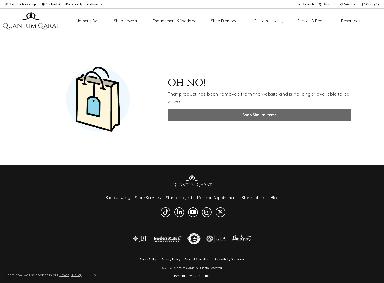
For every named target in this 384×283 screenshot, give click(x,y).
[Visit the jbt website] (140, 239)
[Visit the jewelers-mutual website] (167, 239)
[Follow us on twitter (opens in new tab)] (220, 212)
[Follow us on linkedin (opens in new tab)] (179, 212)
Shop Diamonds (225, 20)
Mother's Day (88, 20)
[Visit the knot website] (241, 239)
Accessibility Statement (229, 259)
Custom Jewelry (268, 20)
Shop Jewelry (126, 20)
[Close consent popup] (95, 275)
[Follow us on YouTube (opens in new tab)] (193, 212)
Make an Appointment (217, 197)
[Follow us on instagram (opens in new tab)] (207, 212)
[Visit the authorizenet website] (194, 239)
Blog (275, 197)
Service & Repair (312, 20)
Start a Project (179, 197)
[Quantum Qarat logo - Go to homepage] (31, 21)
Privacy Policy (171, 259)
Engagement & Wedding (175, 20)
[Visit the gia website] (216, 239)
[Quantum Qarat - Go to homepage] (192, 180)
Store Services (148, 197)
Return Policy (148, 259)
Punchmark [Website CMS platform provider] (201, 276)
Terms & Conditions (197, 259)
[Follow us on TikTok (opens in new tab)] (165, 212)
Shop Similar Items (259, 115)
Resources (350, 20)
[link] (21, 4)
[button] (306, 4)
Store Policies (254, 197)
